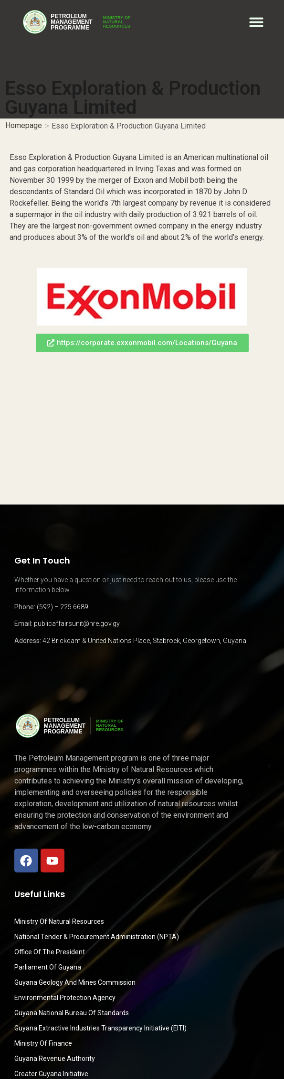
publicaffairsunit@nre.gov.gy (77, 623)
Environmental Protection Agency (65, 997)
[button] (256, 21)
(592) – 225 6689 (62, 607)
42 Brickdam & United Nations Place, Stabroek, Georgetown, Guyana (144, 640)
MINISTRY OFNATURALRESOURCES (117, 22)
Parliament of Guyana (47, 967)
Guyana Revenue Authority (54, 1058)
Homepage (23, 125)
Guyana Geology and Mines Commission (75, 982)
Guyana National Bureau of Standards (71, 1013)
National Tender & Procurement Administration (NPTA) (96, 936)
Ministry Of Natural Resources (59, 921)
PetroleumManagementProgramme (71, 22)
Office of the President (49, 952)
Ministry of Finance (43, 1043)
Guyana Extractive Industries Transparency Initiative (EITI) (100, 1028)
